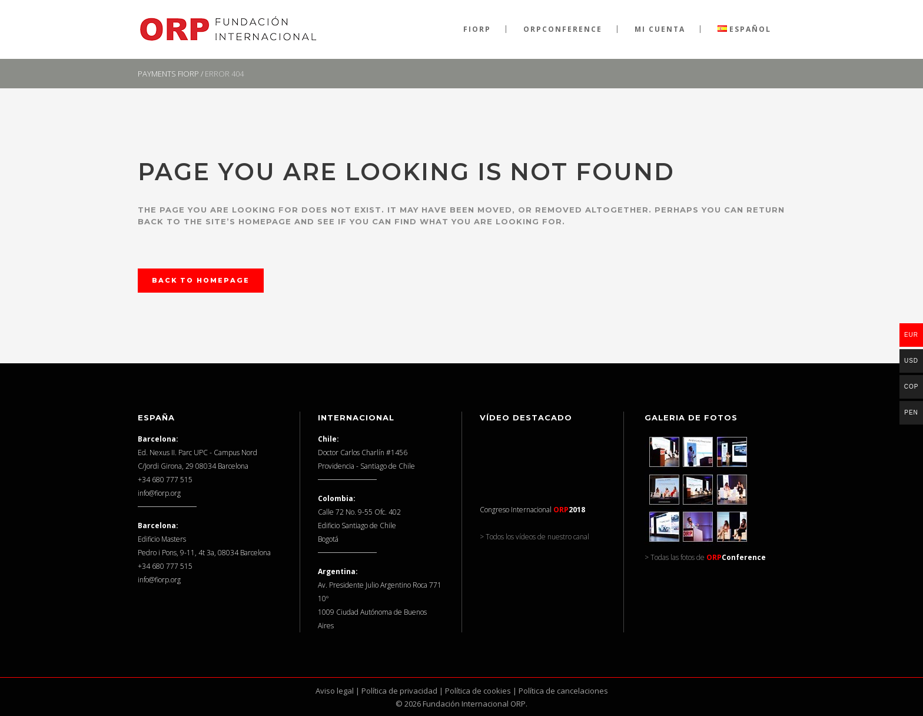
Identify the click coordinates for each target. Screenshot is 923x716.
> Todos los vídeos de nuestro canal (534, 537)
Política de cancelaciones (563, 690)
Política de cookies (478, 690)
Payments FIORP (168, 73)
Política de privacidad (399, 690)
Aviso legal (335, 690)
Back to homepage (201, 280)
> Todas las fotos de (705, 557)
